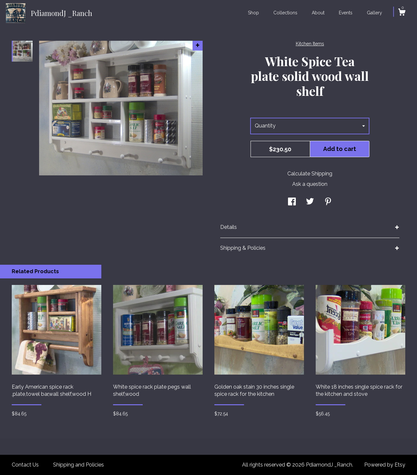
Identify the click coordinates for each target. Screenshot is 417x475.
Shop (253, 12)
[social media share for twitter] (310, 202)
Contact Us (25, 465)
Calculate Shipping (309, 174)
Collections (285, 12)
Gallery (374, 12)
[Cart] (401, 13)
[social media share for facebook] (292, 202)
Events (345, 12)
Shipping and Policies (78, 465)
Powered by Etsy (384, 465)
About (318, 12)
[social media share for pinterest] (328, 202)
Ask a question (309, 184)
